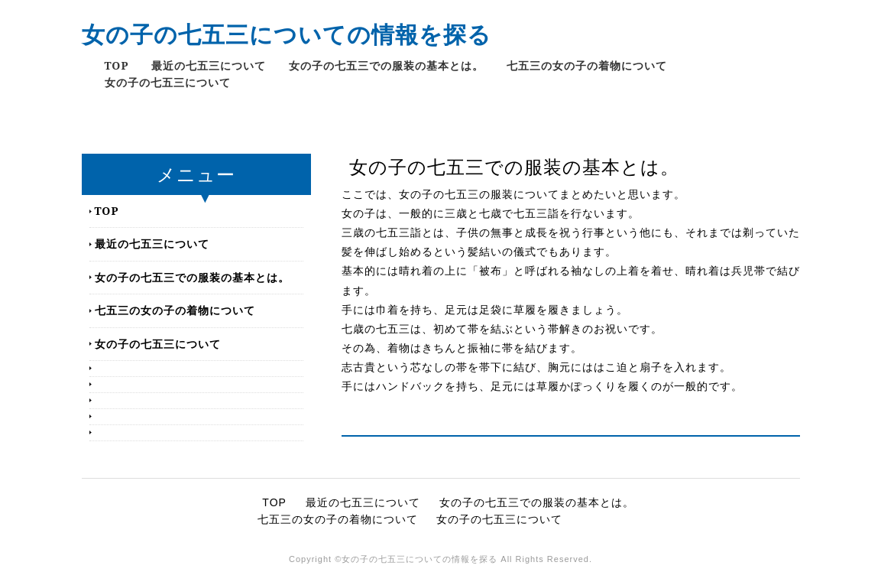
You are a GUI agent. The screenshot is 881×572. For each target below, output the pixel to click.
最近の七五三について (208, 65)
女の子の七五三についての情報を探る (286, 34)
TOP (117, 65)
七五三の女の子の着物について (587, 65)
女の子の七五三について (168, 82)
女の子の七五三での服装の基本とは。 (386, 65)
